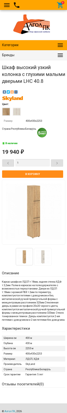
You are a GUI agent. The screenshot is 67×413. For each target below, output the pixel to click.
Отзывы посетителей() (23, 384)
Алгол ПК (10, 411)
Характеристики (16, 328)
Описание (10, 273)
